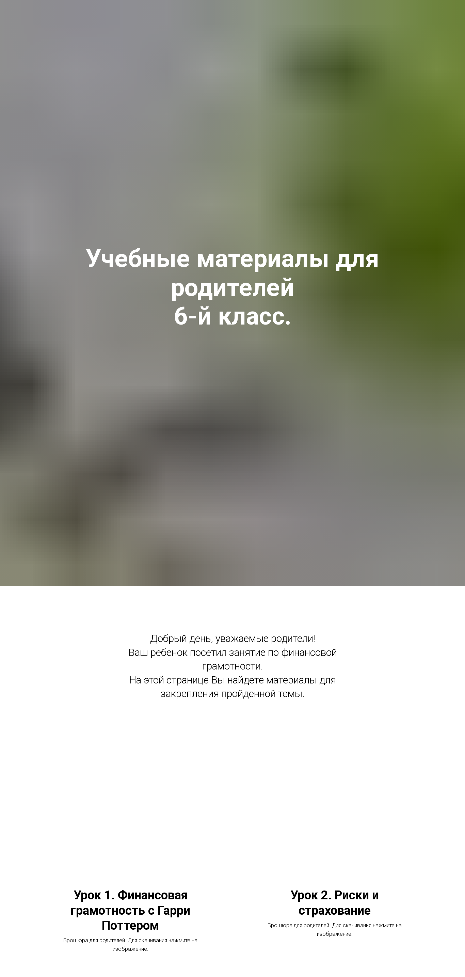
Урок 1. (130, 910)
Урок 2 (334, 902)
